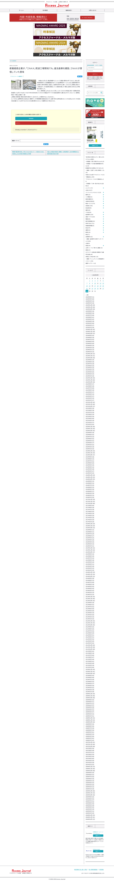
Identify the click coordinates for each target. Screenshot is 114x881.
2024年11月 (89, 331)
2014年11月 (89, 574)
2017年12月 (89, 499)
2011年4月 (89, 661)
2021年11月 (89, 404)
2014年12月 (89, 572)
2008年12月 (89, 718)
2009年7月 (89, 704)
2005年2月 (89, 811)
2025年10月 (89, 309)
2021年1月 (89, 424)
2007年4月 (89, 758)
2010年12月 (89, 669)
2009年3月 (89, 712)
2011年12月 (89, 645)
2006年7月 (89, 777)
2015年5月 (89, 562)
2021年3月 (89, 420)
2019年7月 (89, 461)
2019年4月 (89, 467)
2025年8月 (89, 313)
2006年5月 (89, 781)
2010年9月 (89, 675)
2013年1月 (89, 619)
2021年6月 (89, 414)
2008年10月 (89, 722)
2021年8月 (89, 410)
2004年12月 (89, 815)
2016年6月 (89, 536)
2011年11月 (89, 647)
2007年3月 (89, 760)
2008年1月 (89, 740)
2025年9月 (89, 311)
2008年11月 (89, 720)
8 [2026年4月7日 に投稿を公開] (89, 283)
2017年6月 (89, 511)
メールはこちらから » (87, 18)
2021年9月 (89, 408)
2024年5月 (89, 343)
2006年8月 (89, 775)
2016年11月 (89, 526)
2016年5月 (89, 538)
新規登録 (31, 118)
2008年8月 (89, 726)
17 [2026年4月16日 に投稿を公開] (95, 286)
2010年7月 (89, 679)
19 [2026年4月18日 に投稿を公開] (100, 286)
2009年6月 (89, 706)
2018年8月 (89, 483)
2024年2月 (89, 350)
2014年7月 (89, 582)
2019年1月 (89, 473)
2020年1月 (89, 449)
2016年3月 (89, 542)
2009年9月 (89, 700)
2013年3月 (89, 615)
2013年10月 (89, 601)
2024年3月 (89, 348)
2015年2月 (89, 568)
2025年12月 (89, 305)
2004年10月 (89, 819)
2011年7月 (89, 655)
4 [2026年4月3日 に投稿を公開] (97, 281)
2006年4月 (89, 783)
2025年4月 (89, 321)
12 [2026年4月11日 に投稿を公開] (100, 283)
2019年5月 (89, 465)
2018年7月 (89, 485)
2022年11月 (89, 380)
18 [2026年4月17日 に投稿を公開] (97, 286)
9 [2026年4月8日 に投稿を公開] (92, 283)
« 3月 (87, 295)
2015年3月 (89, 566)
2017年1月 (89, 522)
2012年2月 (89, 641)
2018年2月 (89, 495)
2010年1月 (89, 692)
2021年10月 (89, 406)
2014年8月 (89, 580)
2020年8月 (89, 435)
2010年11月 (89, 671)
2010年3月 (89, 688)
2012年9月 (89, 627)
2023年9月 (89, 360)
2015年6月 (89, 560)
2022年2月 (89, 398)
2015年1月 (89, 570)
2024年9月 (89, 335)
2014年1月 (89, 594)
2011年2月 (89, 665)
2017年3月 (89, 517)
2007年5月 (89, 756)
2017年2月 (89, 520)
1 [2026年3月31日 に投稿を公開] (89, 281)
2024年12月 (89, 329)
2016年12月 (89, 524)
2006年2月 (89, 787)
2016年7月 (89, 534)
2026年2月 (89, 301)
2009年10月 (89, 698)
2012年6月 (89, 633)
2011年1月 (89, 667)
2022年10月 (89, 382)
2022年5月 (89, 392)
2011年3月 (89, 663)
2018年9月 (89, 481)
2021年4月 (89, 418)
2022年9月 (89, 384)
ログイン (18, 123)
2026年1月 (89, 303)
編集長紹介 (69, 10)
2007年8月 (89, 750)
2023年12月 (89, 354)
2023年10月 (89, 358)
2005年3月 (89, 809)
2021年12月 (89, 402)
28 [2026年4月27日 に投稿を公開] (87, 291)
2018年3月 (89, 493)
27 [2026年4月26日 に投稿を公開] (103, 288)
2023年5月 (89, 368)
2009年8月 (89, 702)
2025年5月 (89, 319)
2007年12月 (89, 742)
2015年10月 (89, 552)
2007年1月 (89, 764)
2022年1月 (89, 400)
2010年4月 (89, 686)
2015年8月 (89, 556)
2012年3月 (89, 639)
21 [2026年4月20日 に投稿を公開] (87, 288)
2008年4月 (89, 734)
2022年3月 (89, 396)
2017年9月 (89, 505)
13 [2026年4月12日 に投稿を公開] (103, 283)
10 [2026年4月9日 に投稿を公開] (95, 283)
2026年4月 (89, 297)
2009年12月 (89, 694)
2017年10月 (89, 503)
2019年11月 (89, 453)
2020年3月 (89, 445)
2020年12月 (89, 426)
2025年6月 (89, 317)
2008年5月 (89, 732)
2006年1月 (89, 789)
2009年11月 (89, 696)
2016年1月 (89, 546)
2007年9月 (89, 748)
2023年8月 (89, 362)
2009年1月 (89, 716)
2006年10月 (89, 771)
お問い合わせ (92, 10)
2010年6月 (89, 681)
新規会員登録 (90, 65)
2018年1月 (89, 497)
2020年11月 (89, 428)
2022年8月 (89, 386)
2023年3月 (89, 372)
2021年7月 (89, 412)
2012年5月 (89, 635)
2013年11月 (89, 598)
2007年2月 (89, 762)
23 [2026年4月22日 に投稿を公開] (92, 288)
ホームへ (21, 10)
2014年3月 (89, 590)
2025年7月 (89, 315)
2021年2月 (89, 422)
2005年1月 (89, 813)
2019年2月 (89, 471)
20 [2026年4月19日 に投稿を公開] (103, 286)
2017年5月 (89, 513)
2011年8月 (89, 653)
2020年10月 (89, 430)
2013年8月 (89, 605)
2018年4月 (89, 491)
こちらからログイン (32, 130)
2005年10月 (89, 795)
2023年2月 (89, 374)
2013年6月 (89, 609)
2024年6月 (89, 341)
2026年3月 (89, 299)
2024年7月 (89, 339)
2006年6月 (89, 779)
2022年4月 (89, 394)
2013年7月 (89, 607)
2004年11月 (89, 817)
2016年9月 (89, 530)
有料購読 (45, 10)
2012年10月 (89, 625)
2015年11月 (89, 550)
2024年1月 (89, 352)
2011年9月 (89, 651)
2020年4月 (89, 443)
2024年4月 (89, 345)
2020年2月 (89, 447)
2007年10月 (89, 746)
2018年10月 (89, 479)
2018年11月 (89, 477)
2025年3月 (89, 323)
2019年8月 (89, 459)
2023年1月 (89, 376)
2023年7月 (89, 364)
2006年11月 (89, 768)
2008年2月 (89, 738)
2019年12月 (89, 451)
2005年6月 (89, 803)
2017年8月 (89, 507)
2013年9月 (89, 602)
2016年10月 (89, 528)
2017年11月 (89, 501)
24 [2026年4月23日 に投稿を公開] (95, 288)
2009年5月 (89, 708)
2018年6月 (89, 487)
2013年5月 (89, 611)
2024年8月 (89, 337)
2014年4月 (89, 588)
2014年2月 (89, 592)
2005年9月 (89, 797)
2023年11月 (89, 356)
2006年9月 (89, 773)
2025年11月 (89, 307)
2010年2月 (89, 690)
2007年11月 (89, 744)
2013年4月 (89, 613)
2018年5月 (89, 489)
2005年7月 (89, 801)
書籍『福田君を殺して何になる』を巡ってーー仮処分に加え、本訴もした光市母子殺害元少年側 (28, 153)
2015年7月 (89, 558)
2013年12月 (89, 596)
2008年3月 (89, 736)
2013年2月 (89, 617)
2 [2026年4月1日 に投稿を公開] (92, 281)
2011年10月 (89, 649)
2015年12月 (89, 548)
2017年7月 (89, 509)
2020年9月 (89, 432)
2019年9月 (89, 457)
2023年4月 (89, 370)
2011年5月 (89, 659)
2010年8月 (89, 677)
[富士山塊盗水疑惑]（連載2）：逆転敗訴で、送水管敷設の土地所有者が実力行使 (63, 153)
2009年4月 (89, 710)
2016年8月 (89, 532)
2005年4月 (89, 807)
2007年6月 (89, 754)
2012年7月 (89, 631)
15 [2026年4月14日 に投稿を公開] (89, 286)
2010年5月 (89, 683)
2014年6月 (89, 584)
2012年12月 (89, 621)
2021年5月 (89, 416)
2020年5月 (89, 441)
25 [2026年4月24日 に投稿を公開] (97, 288)
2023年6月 (89, 366)
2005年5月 (89, 805)
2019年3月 (89, 469)
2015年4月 (89, 564)
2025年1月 (89, 327)
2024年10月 (89, 333)
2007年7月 (89, 752)
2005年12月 (89, 791)
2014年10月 (89, 576)
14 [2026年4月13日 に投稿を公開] (87, 286)
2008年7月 (89, 728)
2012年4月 (89, 637)
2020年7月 (89, 437)
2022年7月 (89, 388)
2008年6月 (89, 730)
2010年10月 (89, 673)
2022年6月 (89, 390)
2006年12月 (89, 766)
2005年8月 (89, 799)
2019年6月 (89, 463)
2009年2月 (89, 714)
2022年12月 (89, 378)
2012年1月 (89, 643)
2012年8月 (89, 629)
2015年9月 (89, 554)
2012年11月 (89, 623)
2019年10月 (89, 455)
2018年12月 (89, 475)
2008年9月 (89, 724)
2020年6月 (89, 439)
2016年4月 (89, 540)
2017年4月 (89, 516)
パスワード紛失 (98, 65)
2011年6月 (89, 657)
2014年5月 (89, 586)
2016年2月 (89, 544)
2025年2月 (89, 325)
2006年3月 (89, 785)
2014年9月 (89, 578)
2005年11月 (89, 793)
